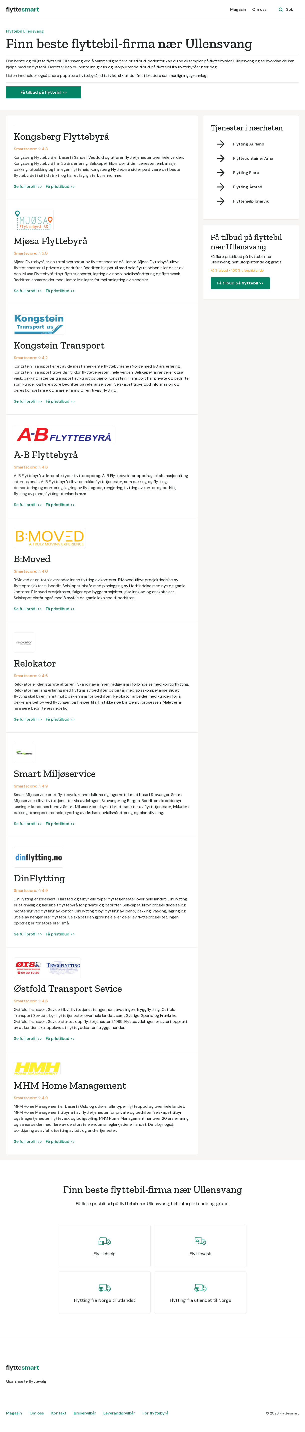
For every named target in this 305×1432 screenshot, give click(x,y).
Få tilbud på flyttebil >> (44, 92)
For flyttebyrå (155, 1413)
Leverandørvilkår (119, 1413)
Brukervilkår (85, 1413)
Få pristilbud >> (60, 186)
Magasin (238, 9)
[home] (22, 10)
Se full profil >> (28, 186)
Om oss (259, 9)
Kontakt (58, 1413)
